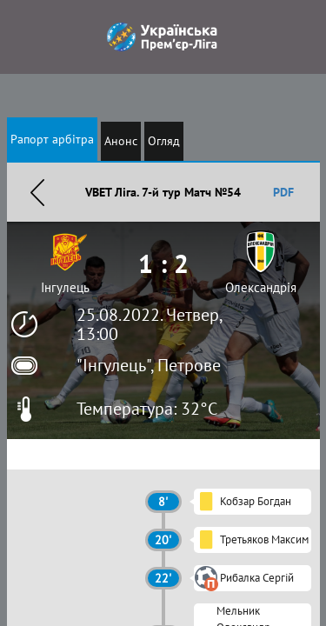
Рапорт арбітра (52, 139)
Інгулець (65, 287)
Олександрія (260, 287)
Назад (37, 192)
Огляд (164, 141)
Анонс (120, 141)
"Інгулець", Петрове (149, 365)
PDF (283, 192)
